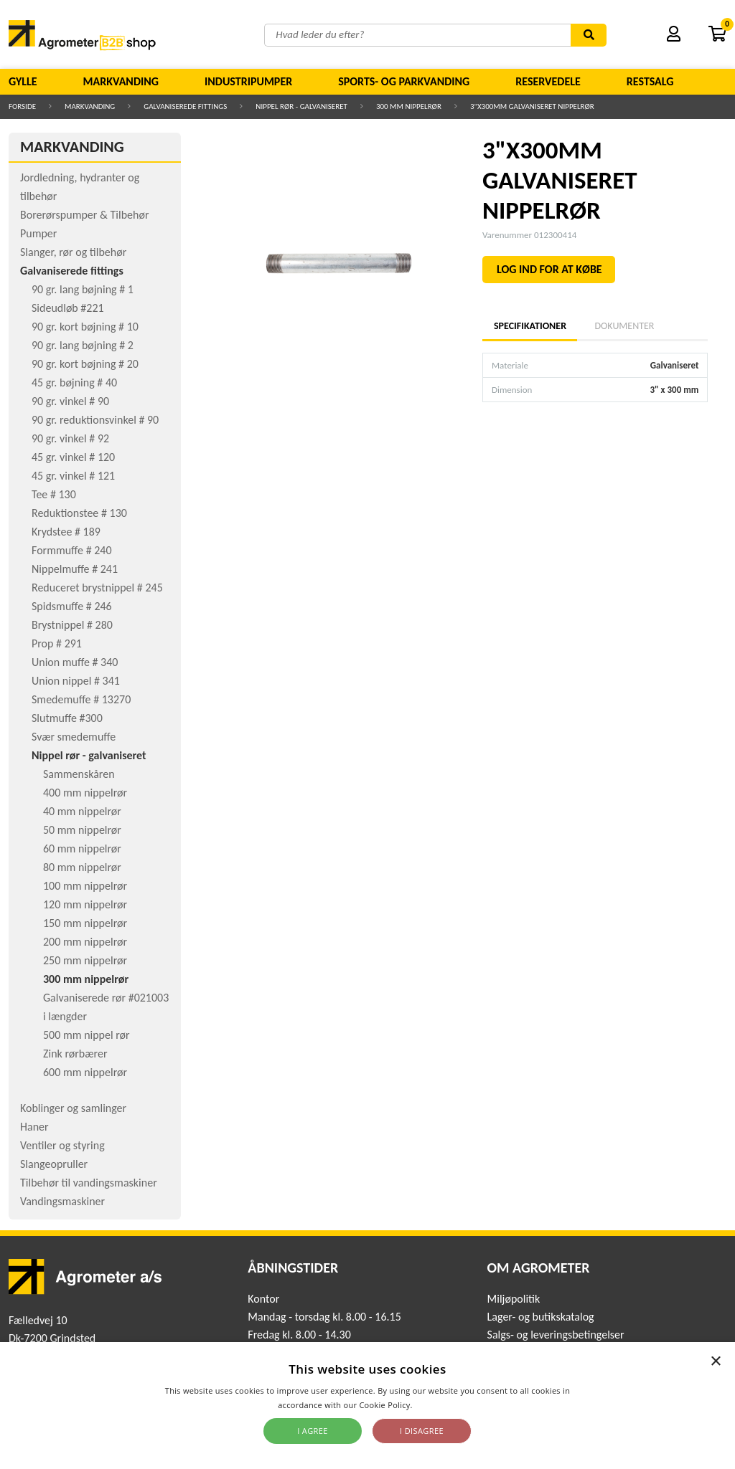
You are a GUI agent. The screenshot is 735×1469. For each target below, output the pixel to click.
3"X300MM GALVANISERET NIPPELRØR (532, 106)
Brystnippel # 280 (72, 625)
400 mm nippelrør (85, 792)
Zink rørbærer (75, 1053)
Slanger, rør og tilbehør (73, 252)
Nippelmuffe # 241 (75, 569)
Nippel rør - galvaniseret (301, 106)
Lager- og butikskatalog (540, 1316)
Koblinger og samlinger (73, 1108)
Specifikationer (530, 326)
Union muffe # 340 (75, 662)
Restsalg (650, 81)
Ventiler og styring (62, 1145)
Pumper (38, 233)
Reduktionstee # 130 (79, 513)
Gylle (23, 81)
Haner (34, 1126)
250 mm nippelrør (85, 960)
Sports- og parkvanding (403, 81)
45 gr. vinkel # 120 (73, 457)
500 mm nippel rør (86, 1035)
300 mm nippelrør (408, 106)
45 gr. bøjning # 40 (74, 382)
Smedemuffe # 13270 (81, 699)
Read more (436, 1404)
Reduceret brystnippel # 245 (97, 587)
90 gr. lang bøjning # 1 (83, 289)
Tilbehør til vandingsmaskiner (88, 1182)
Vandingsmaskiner (62, 1201)
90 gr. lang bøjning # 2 (83, 345)
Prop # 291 (57, 643)
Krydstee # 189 (66, 531)
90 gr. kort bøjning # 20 (85, 364)
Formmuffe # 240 (72, 550)
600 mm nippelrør (85, 1072)
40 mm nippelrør (82, 811)
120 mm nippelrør (85, 904)
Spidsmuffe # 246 (72, 606)
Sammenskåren (79, 774)
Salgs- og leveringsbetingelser (555, 1334)
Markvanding (121, 81)
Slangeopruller (54, 1164)
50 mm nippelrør (82, 830)
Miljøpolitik (513, 1299)
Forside (22, 106)
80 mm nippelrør (82, 867)
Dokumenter (624, 326)
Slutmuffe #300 (67, 718)
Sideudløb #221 (68, 308)
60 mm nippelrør (82, 848)
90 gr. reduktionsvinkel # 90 (95, 420)
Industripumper (248, 81)
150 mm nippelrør (85, 923)
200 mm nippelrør (85, 942)
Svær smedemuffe (74, 736)
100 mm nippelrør (85, 886)
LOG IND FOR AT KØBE (549, 269)
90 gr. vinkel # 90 (70, 401)
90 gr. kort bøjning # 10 (85, 326)
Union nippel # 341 (76, 681)
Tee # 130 (54, 494)
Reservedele (548, 81)
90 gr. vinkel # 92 (70, 438)
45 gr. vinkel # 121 (73, 475)
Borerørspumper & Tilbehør (84, 215)
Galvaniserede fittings (185, 106)
